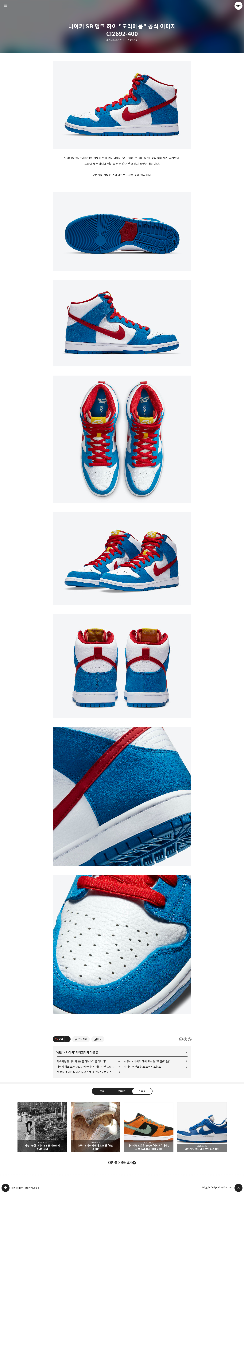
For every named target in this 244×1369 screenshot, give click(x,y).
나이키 (70, 1228)
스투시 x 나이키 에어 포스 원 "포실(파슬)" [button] (95, 1302)
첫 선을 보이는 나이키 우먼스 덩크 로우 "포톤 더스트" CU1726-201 (88, 1247)
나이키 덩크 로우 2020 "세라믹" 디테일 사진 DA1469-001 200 (88, 1242)
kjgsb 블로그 (5, 1363)
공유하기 (122, 1266)
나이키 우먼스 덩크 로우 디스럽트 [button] (202, 1302)
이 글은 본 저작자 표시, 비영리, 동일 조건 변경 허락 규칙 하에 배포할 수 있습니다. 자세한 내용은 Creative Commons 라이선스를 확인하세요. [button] (185, 1214)
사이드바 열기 (5, 5)
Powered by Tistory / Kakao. (25, 1363)
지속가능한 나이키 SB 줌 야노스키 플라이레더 (82, 1237)
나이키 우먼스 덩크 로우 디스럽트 (142, 1242)
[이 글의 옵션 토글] (67, 1215)
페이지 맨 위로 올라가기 (238, 1363)
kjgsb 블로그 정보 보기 (238, 5)
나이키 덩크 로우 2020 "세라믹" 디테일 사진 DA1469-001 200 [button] (148, 1302)
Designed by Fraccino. (222, 1362)
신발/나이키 (133, 40)
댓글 (102, 1266)
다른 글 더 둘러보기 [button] (120, 1338)
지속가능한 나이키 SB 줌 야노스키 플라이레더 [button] (42, 1302)
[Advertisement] (122, 89)
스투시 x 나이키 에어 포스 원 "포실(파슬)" (147, 1237)
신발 (60, 1228)
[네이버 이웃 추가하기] (97, 1215)
